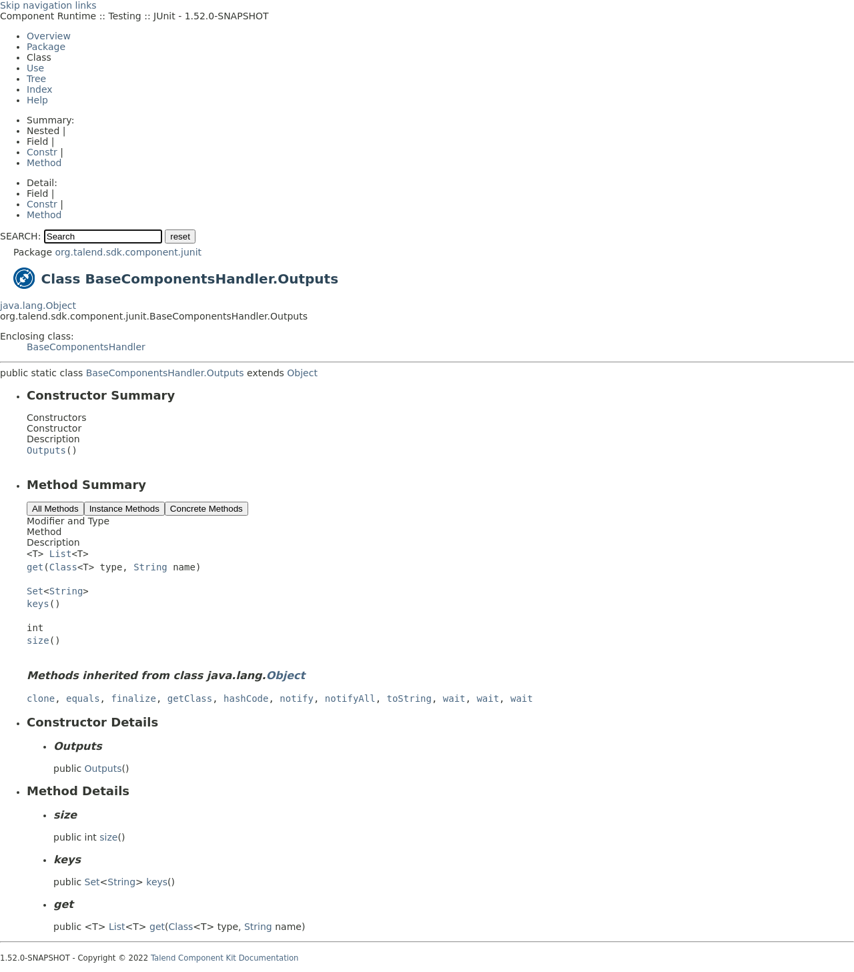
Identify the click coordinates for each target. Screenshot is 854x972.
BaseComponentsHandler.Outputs (165, 373)
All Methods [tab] (55, 509)
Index (40, 89)
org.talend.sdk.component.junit (128, 252)
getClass (189, 698)
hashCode (246, 698)
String (150, 567)
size (38, 640)
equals (83, 698)
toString (409, 698)
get (35, 567)
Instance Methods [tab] (124, 509)
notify (297, 698)
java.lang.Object (38, 305)
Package (46, 46)
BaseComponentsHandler (86, 347)
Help (37, 100)
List (60, 553)
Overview (49, 36)
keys (38, 603)
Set (35, 591)
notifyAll (350, 698)
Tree (36, 78)
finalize (133, 698)
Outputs (46, 450)
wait (454, 698)
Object (302, 373)
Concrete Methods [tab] (206, 509)
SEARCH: (20, 236)
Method (44, 162)
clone (41, 698)
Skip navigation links (48, 5)
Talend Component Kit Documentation (225, 958)
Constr (42, 152)
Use (35, 68)
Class (63, 567)
